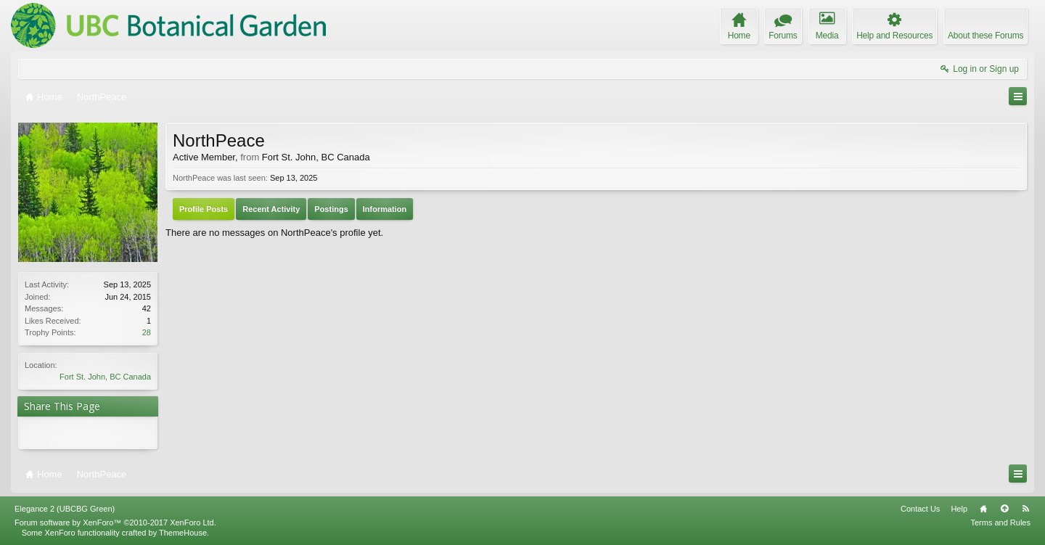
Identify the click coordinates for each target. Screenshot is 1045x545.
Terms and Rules (1000, 522)
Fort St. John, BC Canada (105, 376)
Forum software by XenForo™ (115, 522)
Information (385, 209)
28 (146, 332)
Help (959, 508)
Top (1004, 509)
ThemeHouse (183, 532)
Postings (331, 209)
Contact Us (920, 508)
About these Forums (985, 35)
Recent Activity (271, 209)
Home (983, 509)
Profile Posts (203, 209)
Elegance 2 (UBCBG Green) (65, 508)
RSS (1025, 509)
